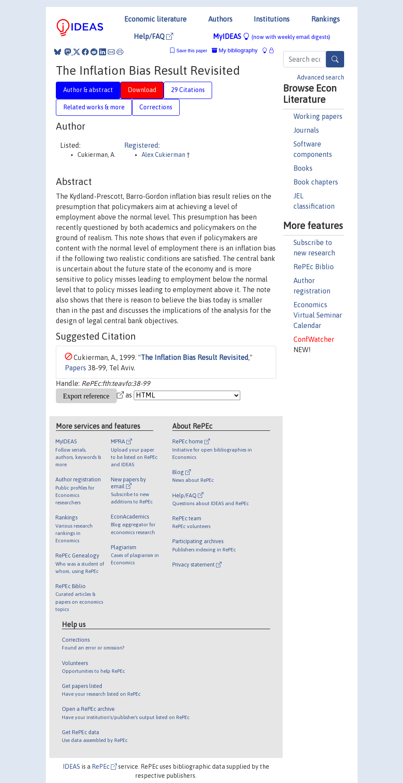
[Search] (335, 59)
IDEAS (71, 766)
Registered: (142, 145)
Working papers (317, 116)
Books (303, 168)
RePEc (104, 766)
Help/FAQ (153, 36)
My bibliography (235, 50)
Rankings (325, 19)
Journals (306, 130)
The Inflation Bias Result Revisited (194, 357)
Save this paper (192, 50)
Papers (75, 368)
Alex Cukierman (164, 154)
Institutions (272, 19)
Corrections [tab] (155, 107)
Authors (220, 19)
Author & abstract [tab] (88, 89)
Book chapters (315, 182)
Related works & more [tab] (94, 107)
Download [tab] (142, 89)
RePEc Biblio (313, 267)
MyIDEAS (271, 36)
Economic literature (155, 19)
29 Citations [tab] (188, 89)
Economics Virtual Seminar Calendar (317, 315)
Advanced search (320, 77)
